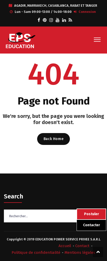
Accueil (65, 245)
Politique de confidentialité (36, 252)
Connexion (87, 12)
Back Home (53, 139)
